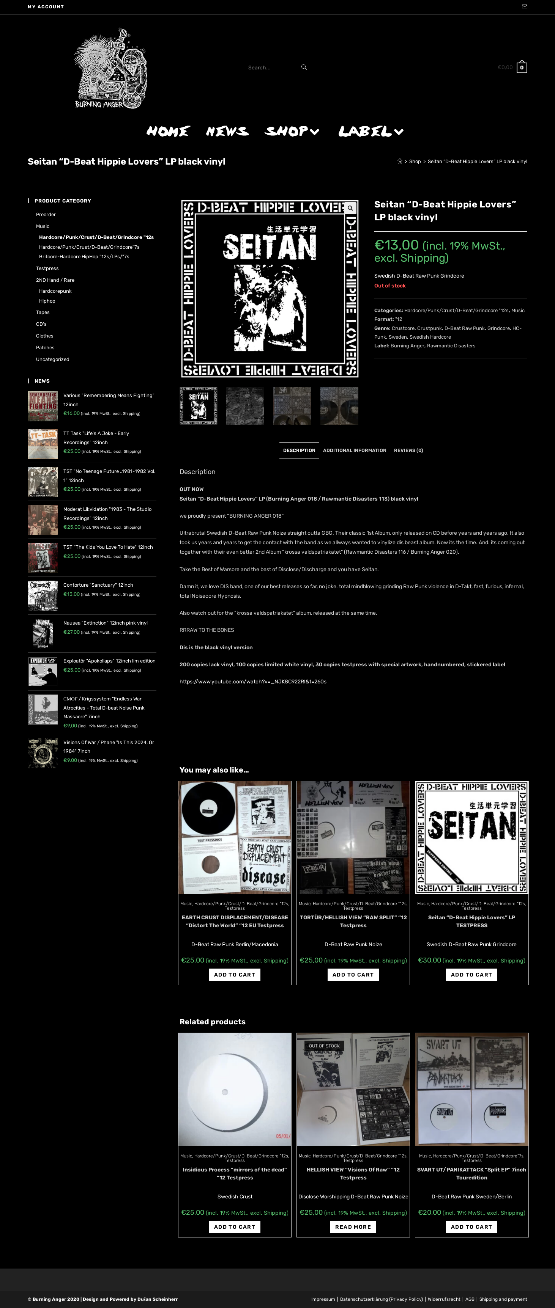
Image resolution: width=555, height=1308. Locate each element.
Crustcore (403, 328)
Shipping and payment (503, 1299)
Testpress (235, 908)
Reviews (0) (408, 450)
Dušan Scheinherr (157, 1299)
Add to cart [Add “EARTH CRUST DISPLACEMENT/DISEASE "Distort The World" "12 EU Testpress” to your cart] (234, 975)
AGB (470, 1299)
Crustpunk (429, 328)
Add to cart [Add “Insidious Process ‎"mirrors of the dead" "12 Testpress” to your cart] (234, 1227)
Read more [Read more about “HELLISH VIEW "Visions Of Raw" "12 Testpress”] (353, 1227)
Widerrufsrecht (444, 1299)
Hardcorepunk (55, 291)
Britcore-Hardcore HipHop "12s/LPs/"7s (84, 256)
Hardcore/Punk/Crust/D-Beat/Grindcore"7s (478, 1156)
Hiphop (47, 301)
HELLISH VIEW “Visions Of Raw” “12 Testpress (353, 1174)
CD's (41, 324)
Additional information (354, 450)
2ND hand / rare (55, 280)
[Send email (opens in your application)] (523, 7)
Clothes (45, 336)
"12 (398, 319)
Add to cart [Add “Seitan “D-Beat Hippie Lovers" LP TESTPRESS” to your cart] (471, 975)
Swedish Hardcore (430, 337)
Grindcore (498, 328)
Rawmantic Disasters (451, 346)
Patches (45, 347)
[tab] (299, 450)
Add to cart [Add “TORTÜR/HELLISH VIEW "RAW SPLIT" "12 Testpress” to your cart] (353, 975)
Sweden (398, 337)
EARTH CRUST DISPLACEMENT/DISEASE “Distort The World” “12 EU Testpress (235, 921)
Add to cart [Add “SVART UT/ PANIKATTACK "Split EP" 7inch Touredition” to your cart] (471, 1227)
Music (518, 310)
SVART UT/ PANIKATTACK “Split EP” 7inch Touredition (471, 1174)
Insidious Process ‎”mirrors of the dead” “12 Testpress (235, 1174)
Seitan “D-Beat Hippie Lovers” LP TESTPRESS (471, 921)
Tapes (43, 312)
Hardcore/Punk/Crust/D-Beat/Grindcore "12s (456, 310)
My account (46, 6)
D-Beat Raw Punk (465, 328)
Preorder (46, 214)
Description (299, 450)
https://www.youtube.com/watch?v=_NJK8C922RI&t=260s (253, 681)
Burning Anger (407, 346)
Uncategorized (52, 359)
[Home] (399, 161)
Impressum (323, 1299)
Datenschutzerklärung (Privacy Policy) (381, 1299)
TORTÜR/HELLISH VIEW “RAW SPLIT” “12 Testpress (353, 921)
